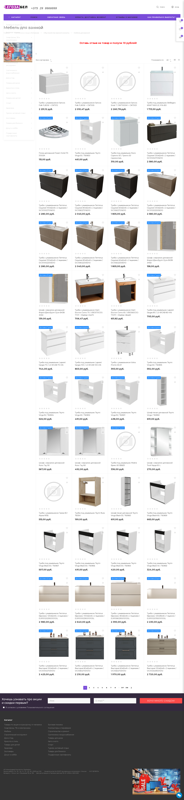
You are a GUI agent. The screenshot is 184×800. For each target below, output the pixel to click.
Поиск (34, 17)
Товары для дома (55, 738)
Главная (7, 33)
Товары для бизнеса (56, 751)
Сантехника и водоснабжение (61, 735)
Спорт (50, 745)
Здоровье (8, 748)
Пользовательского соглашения (40, 707)
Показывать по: (157, 60)
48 (168, 60)
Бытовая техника (55, 725)
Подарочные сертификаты (59, 755)
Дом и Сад (8, 738)
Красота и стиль (11, 741)
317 (122, 687)
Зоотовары (9, 751)
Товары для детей (12, 745)
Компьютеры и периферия (59, 728)
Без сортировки (43, 60)
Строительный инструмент (15, 735)
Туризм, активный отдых (58, 748)
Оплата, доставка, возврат (90, 17)
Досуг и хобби (10, 755)
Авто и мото (53, 741)
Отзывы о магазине (127, 17)
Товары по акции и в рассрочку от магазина (23, 725)
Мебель (7, 731)
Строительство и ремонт (58, 731)
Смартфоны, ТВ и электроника (17, 728)
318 (127, 687)
